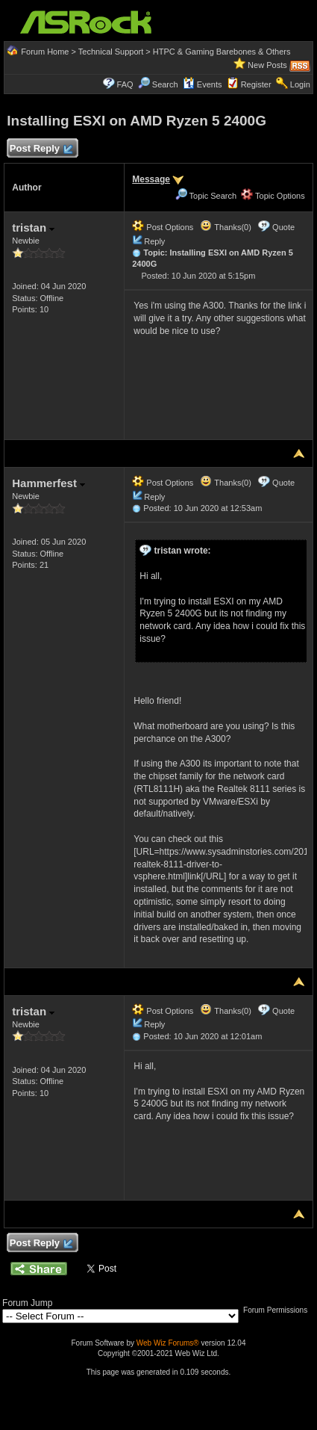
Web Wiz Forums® (167, 1343)
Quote (283, 227)
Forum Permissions (279, 1310)
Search (165, 84)
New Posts (267, 65)
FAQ (125, 84)
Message (151, 179)
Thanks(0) (225, 227)
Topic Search (205, 195)
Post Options (162, 227)
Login (300, 84)
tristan (33, 227)
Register (256, 84)
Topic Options (273, 195)
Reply (154, 241)
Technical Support (110, 51)
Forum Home (45, 51)
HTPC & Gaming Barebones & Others (222, 51)
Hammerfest (48, 483)
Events (202, 84)
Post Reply (40, 149)
